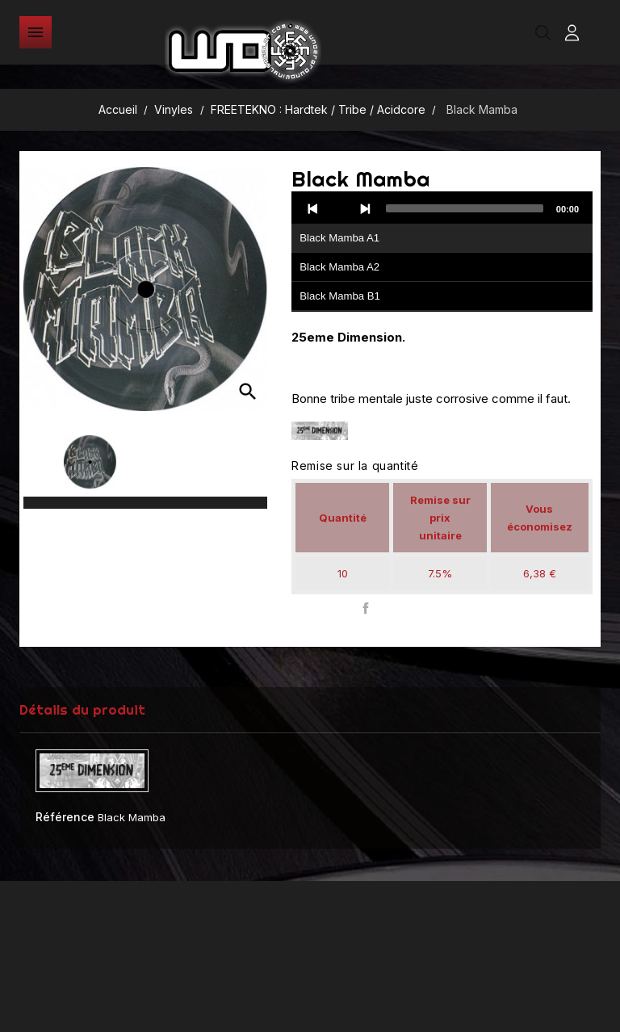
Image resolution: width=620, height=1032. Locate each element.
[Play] (339, 208)
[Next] (365, 208)
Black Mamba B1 (340, 296)
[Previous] (313, 208)
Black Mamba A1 (339, 238)
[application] (442, 252)
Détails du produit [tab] (82, 709)
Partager (365, 608)
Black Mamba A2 (339, 267)
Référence (65, 817)
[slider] (464, 208)
